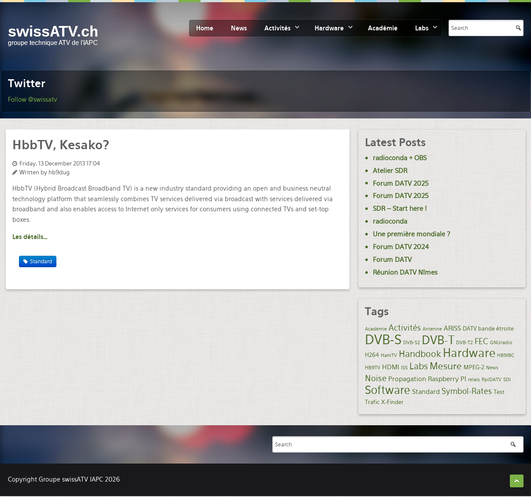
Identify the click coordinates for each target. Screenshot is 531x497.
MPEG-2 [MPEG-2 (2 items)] (474, 367)
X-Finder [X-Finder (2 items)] (392, 401)
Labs (421, 28)
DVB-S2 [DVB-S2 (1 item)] (411, 343)
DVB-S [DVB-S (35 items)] (383, 339)
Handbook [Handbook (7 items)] (420, 354)
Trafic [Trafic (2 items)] (372, 401)
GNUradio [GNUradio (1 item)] (501, 343)
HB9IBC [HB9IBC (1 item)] (505, 355)
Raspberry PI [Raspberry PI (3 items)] (447, 379)
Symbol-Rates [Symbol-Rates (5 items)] (467, 391)
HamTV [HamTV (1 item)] (389, 355)
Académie (382, 28)
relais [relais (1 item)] (474, 380)
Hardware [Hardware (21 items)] (469, 353)
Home (204, 28)
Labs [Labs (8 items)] (418, 366)
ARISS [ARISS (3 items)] (452, 328)
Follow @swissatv (32, 99)
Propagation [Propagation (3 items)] (407, 379)
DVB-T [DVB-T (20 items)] (438, 340)
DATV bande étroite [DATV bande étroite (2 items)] (488, 328)
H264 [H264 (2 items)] (372, 354)
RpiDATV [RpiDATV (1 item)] (491, 380)
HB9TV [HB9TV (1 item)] (372, 368)
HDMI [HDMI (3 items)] (390, 367)
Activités (277, 28)
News (239, 28)
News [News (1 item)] (492, 368)
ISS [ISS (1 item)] (404, 368)
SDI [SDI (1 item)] (507, 380)
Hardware (329, 28)
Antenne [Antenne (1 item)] (432, 329)
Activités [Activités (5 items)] (405, 327)
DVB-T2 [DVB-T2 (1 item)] (464, 343)
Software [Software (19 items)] (387, 390)
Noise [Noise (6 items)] (375, 378)
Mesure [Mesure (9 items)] (446, 366)
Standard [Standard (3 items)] (426, 392)
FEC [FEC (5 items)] (481, 341)
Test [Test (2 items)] (499, 391)
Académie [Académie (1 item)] (376, 329)
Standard (41, 261)
